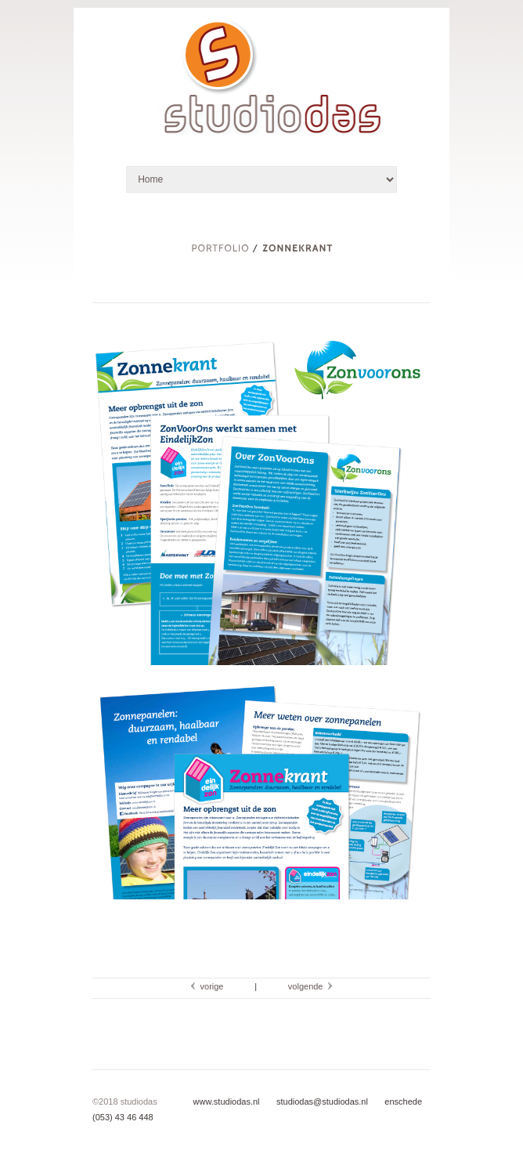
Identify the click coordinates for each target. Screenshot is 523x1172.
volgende (308, 986)
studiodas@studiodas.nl (321, 1101)
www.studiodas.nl (226, 1101)
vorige (209, 986)
